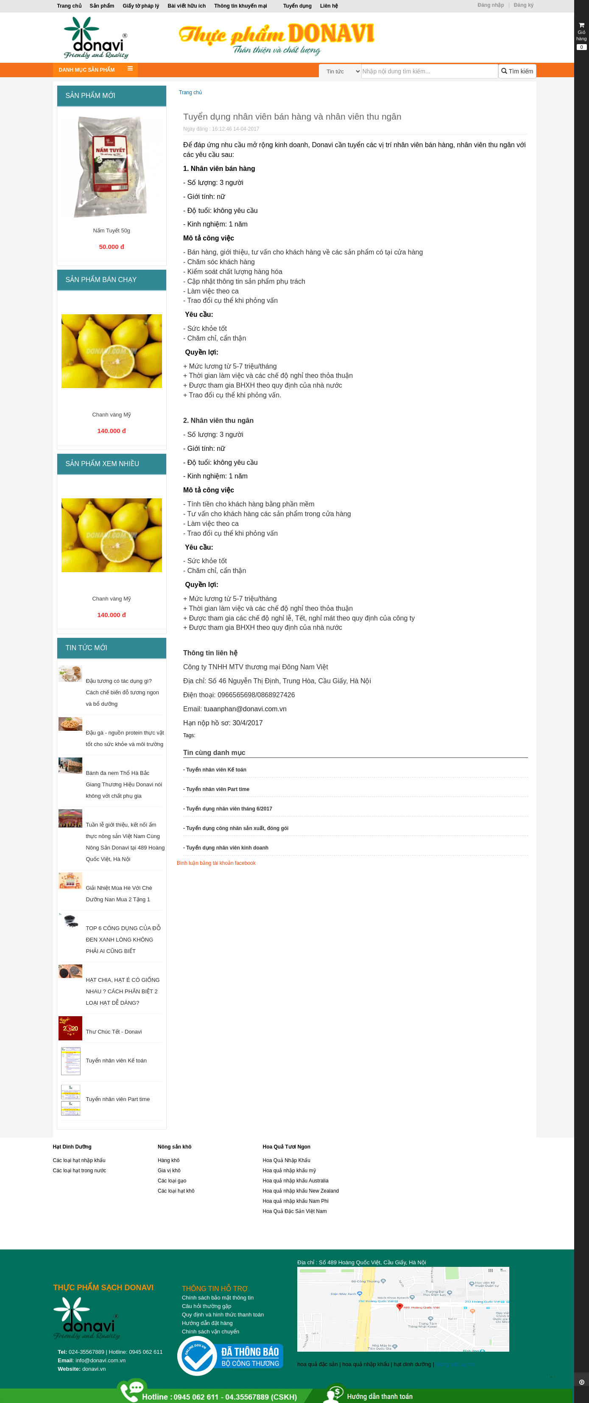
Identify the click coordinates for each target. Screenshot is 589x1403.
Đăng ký (524, 5)
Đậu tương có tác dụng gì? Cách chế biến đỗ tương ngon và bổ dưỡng (122, 692)
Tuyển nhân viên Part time (118, 1099)
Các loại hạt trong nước (79, 1171)
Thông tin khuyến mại (240, 6)
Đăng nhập (490, 5)
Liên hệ (329, 6)
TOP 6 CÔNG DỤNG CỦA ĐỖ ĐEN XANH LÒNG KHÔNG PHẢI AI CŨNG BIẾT (123, 939)
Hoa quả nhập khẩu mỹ (289, 1171)
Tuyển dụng (297, 6)
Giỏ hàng (581, 36)
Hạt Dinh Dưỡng (72, 1147)
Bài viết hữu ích (187, 6)
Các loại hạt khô (176, 1191)
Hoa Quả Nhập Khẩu (286, 1160)
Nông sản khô (175, 1147)
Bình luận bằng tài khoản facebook (216, 863)
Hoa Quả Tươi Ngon (287, 1147)
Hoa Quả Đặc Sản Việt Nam (295, 1211)
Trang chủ (69, 6)
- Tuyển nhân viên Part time (216, 789)
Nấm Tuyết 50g (111, 230)
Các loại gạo (172, 1181)
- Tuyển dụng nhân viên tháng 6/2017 (227, 809)
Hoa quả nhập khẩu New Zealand (301, 1191)
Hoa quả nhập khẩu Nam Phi (296, 1201)
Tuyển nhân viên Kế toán (116, 1060)
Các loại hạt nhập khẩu (79, 1160)
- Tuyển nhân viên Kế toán (214, 770)
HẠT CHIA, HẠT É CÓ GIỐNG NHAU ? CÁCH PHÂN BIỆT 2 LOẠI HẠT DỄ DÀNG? (122, 991)
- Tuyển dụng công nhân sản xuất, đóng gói (235, 828)
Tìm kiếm (517, 71)
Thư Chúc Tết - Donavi (114, 1031)
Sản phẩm (102, 6)
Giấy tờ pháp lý (141, 6)
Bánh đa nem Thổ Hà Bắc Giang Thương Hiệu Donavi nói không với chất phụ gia (124, 784)
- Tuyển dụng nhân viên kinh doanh (225, 848)
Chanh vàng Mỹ (111, 414)
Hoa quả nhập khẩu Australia (296, 1181)
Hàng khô (168, 1160)
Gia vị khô (169, 1171)
